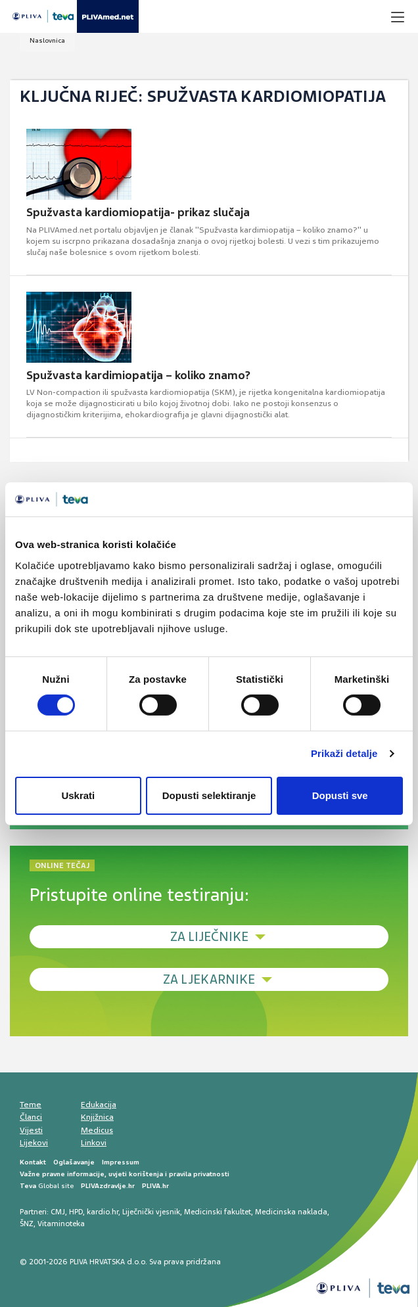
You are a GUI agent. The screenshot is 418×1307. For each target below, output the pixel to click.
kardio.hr (102, 1211)
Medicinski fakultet (217, 1211)
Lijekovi (34, 1142)
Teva (28, 1185)
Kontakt (33, 1162)
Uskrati (78, 795)
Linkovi (93, 1142)
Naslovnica (47, 40)
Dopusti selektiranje (209, 795)
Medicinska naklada (291, 1211)
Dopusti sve (340, 795)
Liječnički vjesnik (151, 1211)
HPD (76, 1211)
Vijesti (31, 1130)
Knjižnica (97, 1117)
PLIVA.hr (155, 1185)
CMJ (58, 1211)
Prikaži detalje (344, 753)
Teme (30, 1104)
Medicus (97, 1130)
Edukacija (98, 1104)
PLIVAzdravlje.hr (108, 1185)
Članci (31, 1117)
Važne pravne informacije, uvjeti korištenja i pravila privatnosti (124, 1174)
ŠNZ (27, 1223)
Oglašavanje (74, 1162)
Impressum (120, 1162)
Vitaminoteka (61, 1223)
